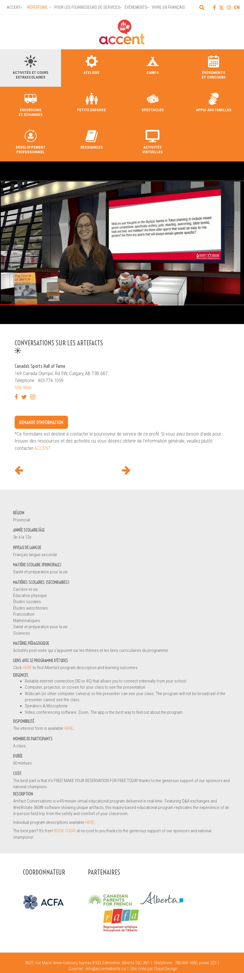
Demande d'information (41, 422)
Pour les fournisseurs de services (87, 7)
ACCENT (42, 448)
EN (237, 7)
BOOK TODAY (65, 830)
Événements (136, 7)
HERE (28, 667)
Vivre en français (168, 7)
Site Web (23, 387)
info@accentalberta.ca (106, 968)
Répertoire (37, 7)
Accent (13, 7)
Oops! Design (165, 968)
